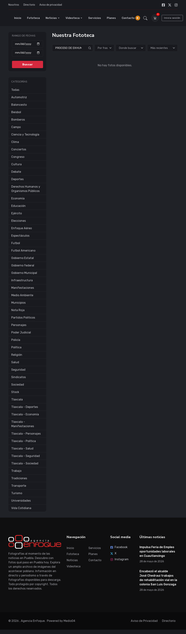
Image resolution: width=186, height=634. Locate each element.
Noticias (53, 18)
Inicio (17, 18)
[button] (145, 18)
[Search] (72, 48)
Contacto (128, 18)
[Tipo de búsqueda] (104, 48)
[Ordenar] (162, 48)
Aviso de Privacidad (144, 621)
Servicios (94, 18)
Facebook (119, 547)
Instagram (119, 559)
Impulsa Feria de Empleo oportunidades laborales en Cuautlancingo (157, 551)
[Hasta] (27, 52)
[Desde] (27, 44)
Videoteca (74, 18)
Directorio (29, 4)
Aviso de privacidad (50, 4)
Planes (111, 18)
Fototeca (33, 18)
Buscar (27, 64)
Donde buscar (127, 48)
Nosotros (13, 4)
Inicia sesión (172, 18)
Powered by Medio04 (61, 621)
